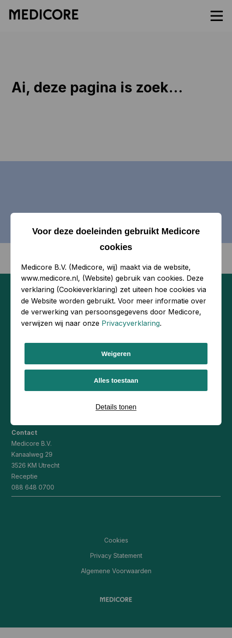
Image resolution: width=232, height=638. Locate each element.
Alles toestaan (116, 380)
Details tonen (115, 407)
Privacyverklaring (131, 323)
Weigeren (115, 353)
